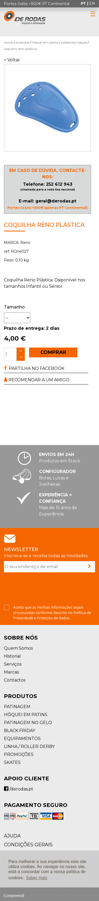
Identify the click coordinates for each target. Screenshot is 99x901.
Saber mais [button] (36, 877)
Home (8, 42)
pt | (85, 3)
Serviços (12, 664)
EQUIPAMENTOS (22, 738)
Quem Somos (18, 648)
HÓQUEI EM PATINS (45, 42)
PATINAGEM (17, 706)
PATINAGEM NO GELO (28, 722)
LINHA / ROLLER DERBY (29, 746)
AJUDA (12, 836)
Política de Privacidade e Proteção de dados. (52, 615)
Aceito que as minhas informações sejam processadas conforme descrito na (52, 612)
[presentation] (44, 589)
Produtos (22, 42)
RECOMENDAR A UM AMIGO (36, 379)
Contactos (14, 680)
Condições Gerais (28, 845)
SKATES (12, 762)
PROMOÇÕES (19, 754)
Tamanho (14, 307)
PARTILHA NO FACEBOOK (34, 368)
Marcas (11, 672)
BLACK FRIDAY (19, 730)
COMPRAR (53, 352)
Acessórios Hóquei (74, 42)
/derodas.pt (18, 789)
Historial (12, 656)
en (92, 3)
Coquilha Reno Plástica (20, 49)
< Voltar (12, 59)
